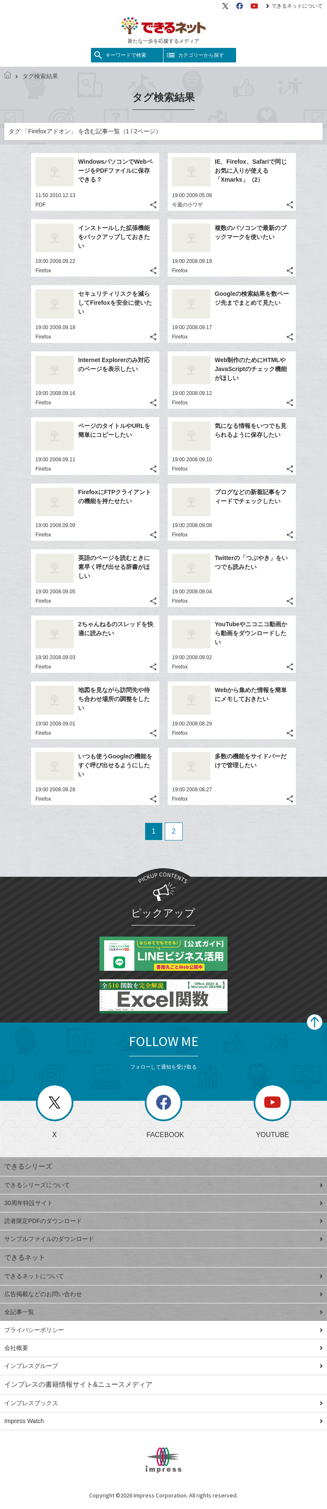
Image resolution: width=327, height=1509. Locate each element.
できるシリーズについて (163, 1185)
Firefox (43, 271)
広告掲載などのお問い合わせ (163, 1294)
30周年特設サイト (163, 1203)
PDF (40, 205)
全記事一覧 (163, 1312)
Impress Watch (163, 1421)
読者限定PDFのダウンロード (163, 1220)
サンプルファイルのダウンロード (163, 1238)
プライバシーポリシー (163, 1329)
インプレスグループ (163, 1365)
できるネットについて (294, 6)
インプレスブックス (163, 1403)
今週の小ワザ (187, 205)
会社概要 (163, 1347)
